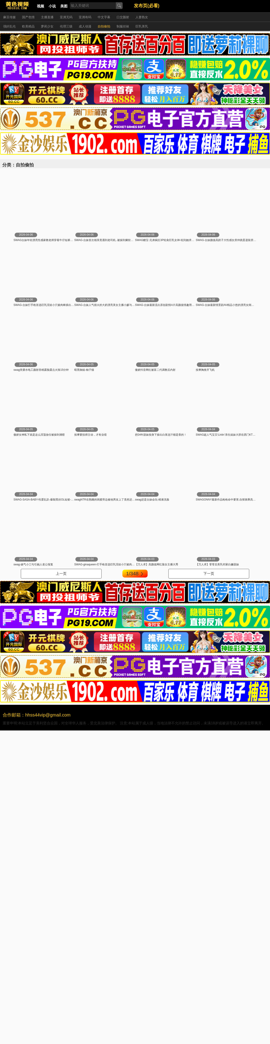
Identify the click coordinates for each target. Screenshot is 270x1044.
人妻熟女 (141, 17)
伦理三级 (66, 26)
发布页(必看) (146, 5)
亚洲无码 (66, 17)
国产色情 (28, 17)
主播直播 (47, 17)
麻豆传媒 (9, 17)
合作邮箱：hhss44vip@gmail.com (37, 714)
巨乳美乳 (141, 26)
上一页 (61, 573)
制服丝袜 (123, 26)
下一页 (208, 573)
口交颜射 (123, 17)
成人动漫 (85, 26)
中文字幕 (104, 17)
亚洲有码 (85, 17)
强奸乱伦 (9, 26)
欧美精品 (28, 26)
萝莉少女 (47, 26)
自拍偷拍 (104, 26)
